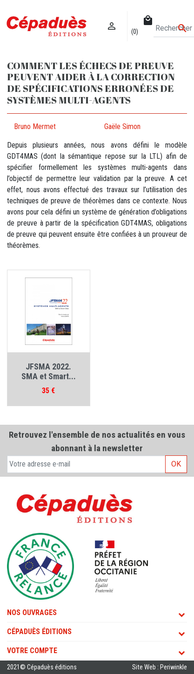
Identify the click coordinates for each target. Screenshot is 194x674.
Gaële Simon (122, 126)
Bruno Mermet (35, 126)
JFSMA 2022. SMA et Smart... (48, 372)
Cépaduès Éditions (39, 631)
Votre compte (32, 650)
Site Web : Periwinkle (159, 667)
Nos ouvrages (32, 612)
